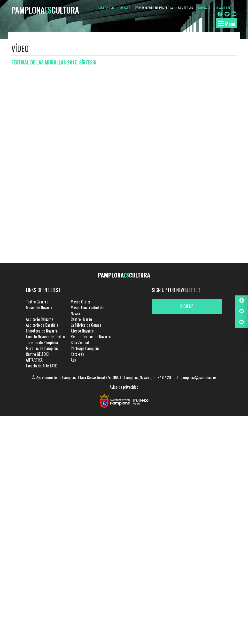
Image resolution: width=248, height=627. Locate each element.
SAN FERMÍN (185, 7)
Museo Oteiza (81, 302)
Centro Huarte (81, 319)
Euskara (124, 7)
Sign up (187, 306)
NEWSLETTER (224, 7)
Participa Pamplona (85, 348)
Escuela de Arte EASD (41, 366)
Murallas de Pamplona (42, 348)
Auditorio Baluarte (39, 319)
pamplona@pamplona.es (199, 377)
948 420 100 (168, 377)
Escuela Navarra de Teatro (45, 337)
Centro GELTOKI (37, 354)
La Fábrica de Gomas (86, 325)
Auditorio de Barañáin (42, 325)
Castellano (105, 7)
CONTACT (204, 7)
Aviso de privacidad (124, 387)
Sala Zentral (80, 342)
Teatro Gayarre (37, 302)
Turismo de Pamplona (42, 342)
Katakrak (77, 354)
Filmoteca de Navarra (42, 331)
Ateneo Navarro (82, 331)
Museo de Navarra (39, 307)
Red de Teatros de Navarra (91, 337)
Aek (73, 360)
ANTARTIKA (34, 360)
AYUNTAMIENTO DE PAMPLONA (154, 7)
